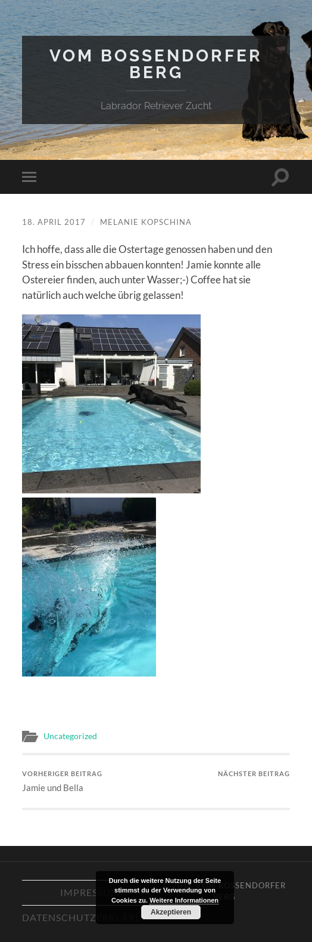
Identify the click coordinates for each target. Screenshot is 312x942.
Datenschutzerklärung (90, 917)
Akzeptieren (171, 912)
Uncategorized (70, 736)
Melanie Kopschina (146, 222)
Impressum (90, 892)
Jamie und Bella (62, 781)
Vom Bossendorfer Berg (156, 64)
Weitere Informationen (184, 900)
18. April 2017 (54, 222)
